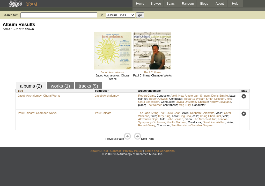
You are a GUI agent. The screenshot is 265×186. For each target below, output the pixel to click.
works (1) (60, 86)
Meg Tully (184, 104)
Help (235, 3)
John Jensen (175, 119)
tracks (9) (88, 86)
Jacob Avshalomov (112, 72)
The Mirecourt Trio (204, 119)
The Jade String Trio (151, 112)
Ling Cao (185, 116)
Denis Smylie (219, 95)
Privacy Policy (133, 150)
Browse (156, 3)
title (20, 90)
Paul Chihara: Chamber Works (152, 75)
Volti (174, 95)
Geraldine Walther (214, 122)
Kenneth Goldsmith (202, 112)
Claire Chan (172, 112)
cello (175, 116)
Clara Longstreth (148, 101)
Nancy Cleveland (220, 101)
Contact (115, 150)
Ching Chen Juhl (210, 116)
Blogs (204, 3)
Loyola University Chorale (191, 101)
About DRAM (99, 150)
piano (141, 104)
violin (185, 112)
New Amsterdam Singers (194, 95)
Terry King (164, 116)
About (220, 3)
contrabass (170, 104)
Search (171, 3)
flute (153, 116)
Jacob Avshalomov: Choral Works (112, 77)
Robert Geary (146, 95)
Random (188, 3)
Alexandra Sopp (148, 119)
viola (226, 116)
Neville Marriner (176, 122)
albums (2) (31, 86)
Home (140, 3)
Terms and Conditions (160, 150)
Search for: (10, 15)
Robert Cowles (158, 98)
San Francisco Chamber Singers (191, 125)
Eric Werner (154, 104)
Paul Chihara (152, 72)
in (102, 15)
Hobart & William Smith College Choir (207, 98)
